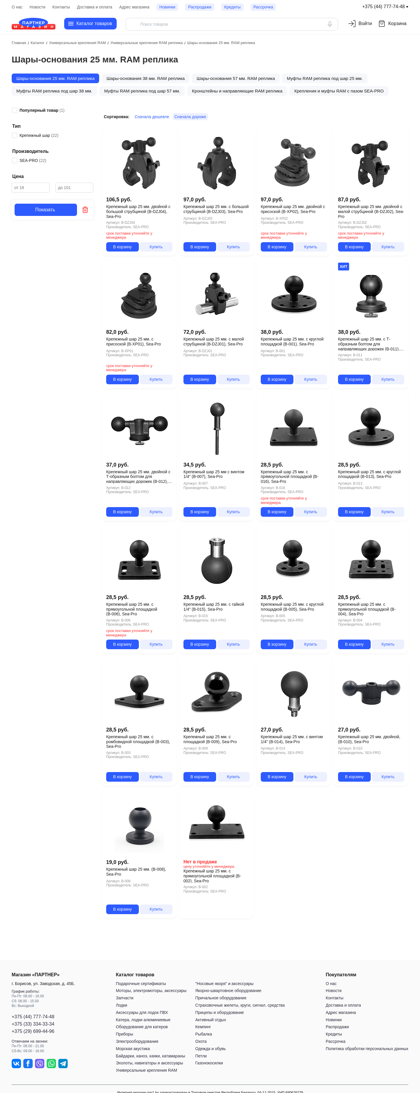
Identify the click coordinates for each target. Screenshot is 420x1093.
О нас (17, 7)
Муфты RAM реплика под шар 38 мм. (54, 90)
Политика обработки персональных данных (367, 1048)
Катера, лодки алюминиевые (143, 1019)
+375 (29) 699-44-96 (33, 1031)
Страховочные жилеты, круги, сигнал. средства (240, 1005)
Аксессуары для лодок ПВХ (142, 1012)
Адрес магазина (134, 7)
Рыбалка (203, 1034)
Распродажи (199, 7)
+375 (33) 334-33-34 (33, 1024)
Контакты (61, 7)
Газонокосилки (209, 1063)
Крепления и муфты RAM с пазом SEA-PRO (339, 90)
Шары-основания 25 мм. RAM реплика (55, 78)
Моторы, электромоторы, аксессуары (151, 990)
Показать (45, 209)
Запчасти (124, 998)
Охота (200, 1041)
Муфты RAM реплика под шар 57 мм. (142, 90)
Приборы (124, 1034)
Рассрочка (263, 7)
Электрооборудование (137, 1041)
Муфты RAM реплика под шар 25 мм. (325, 78)
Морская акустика (133, 1048)
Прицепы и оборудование (219, 1012)
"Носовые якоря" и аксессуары (224, 983)
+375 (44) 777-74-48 (383, 6)
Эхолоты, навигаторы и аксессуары (149, 1063)
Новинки (167, 7)
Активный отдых (210, 1019)
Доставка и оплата (94, 7)
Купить (156, 247)
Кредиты (232, 7)
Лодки (121, 1005)
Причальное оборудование (220, 998)
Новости (37, 7)
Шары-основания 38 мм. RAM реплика (145, 78)
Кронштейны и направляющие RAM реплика (237, 90)
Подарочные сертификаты (141, 983)
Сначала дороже (190, 116)
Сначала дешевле (152, 116)
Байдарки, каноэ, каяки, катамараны (150, 1056)
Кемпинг (203, 1026)
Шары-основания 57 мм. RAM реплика (236, 78)
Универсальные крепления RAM (146, 1070)
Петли (200, 1056)
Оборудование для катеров (142, 1026)
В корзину (122, 247)
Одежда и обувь (210, 1048)
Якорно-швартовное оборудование (228, 990)
